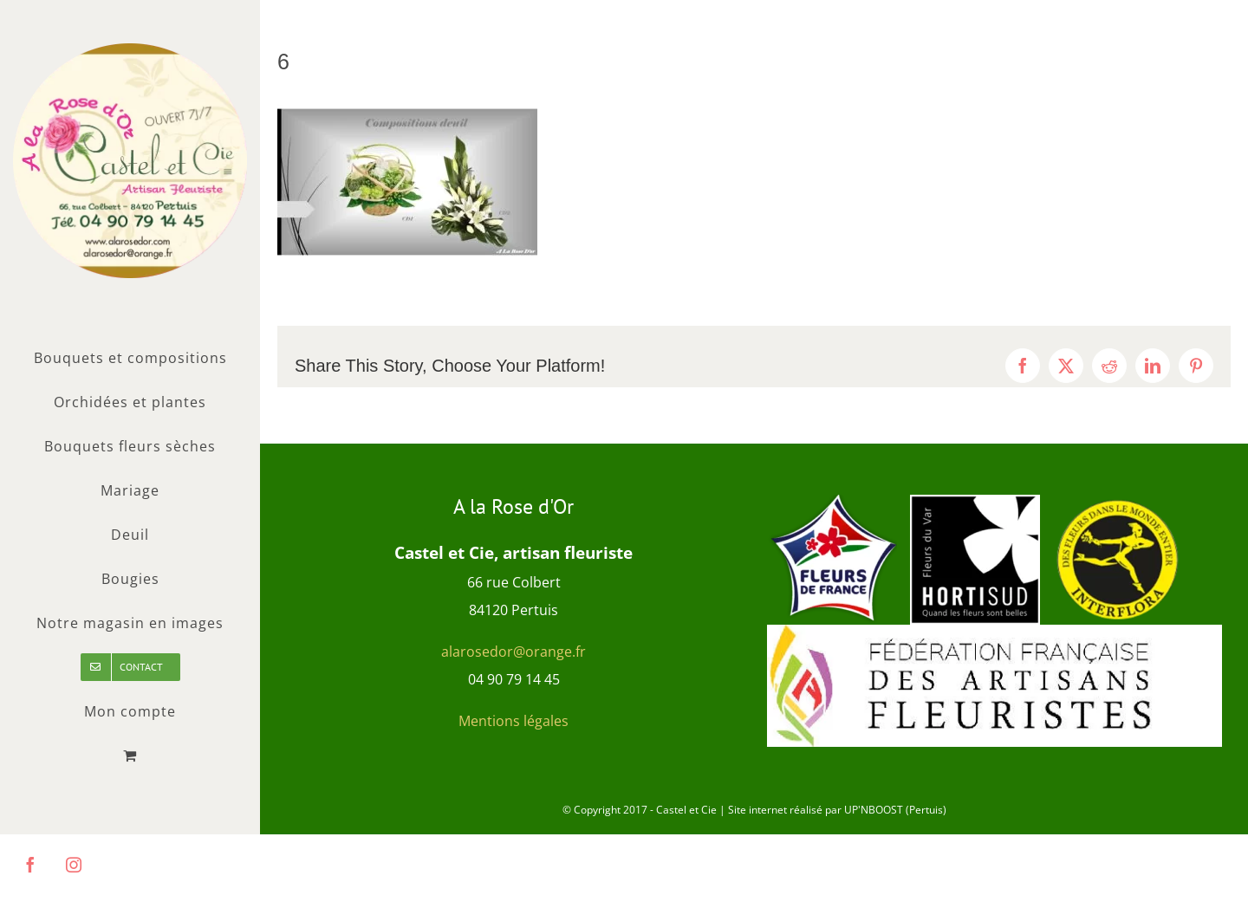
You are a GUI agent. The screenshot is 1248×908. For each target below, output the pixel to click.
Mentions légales (513, 720)
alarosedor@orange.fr (513, 651)
